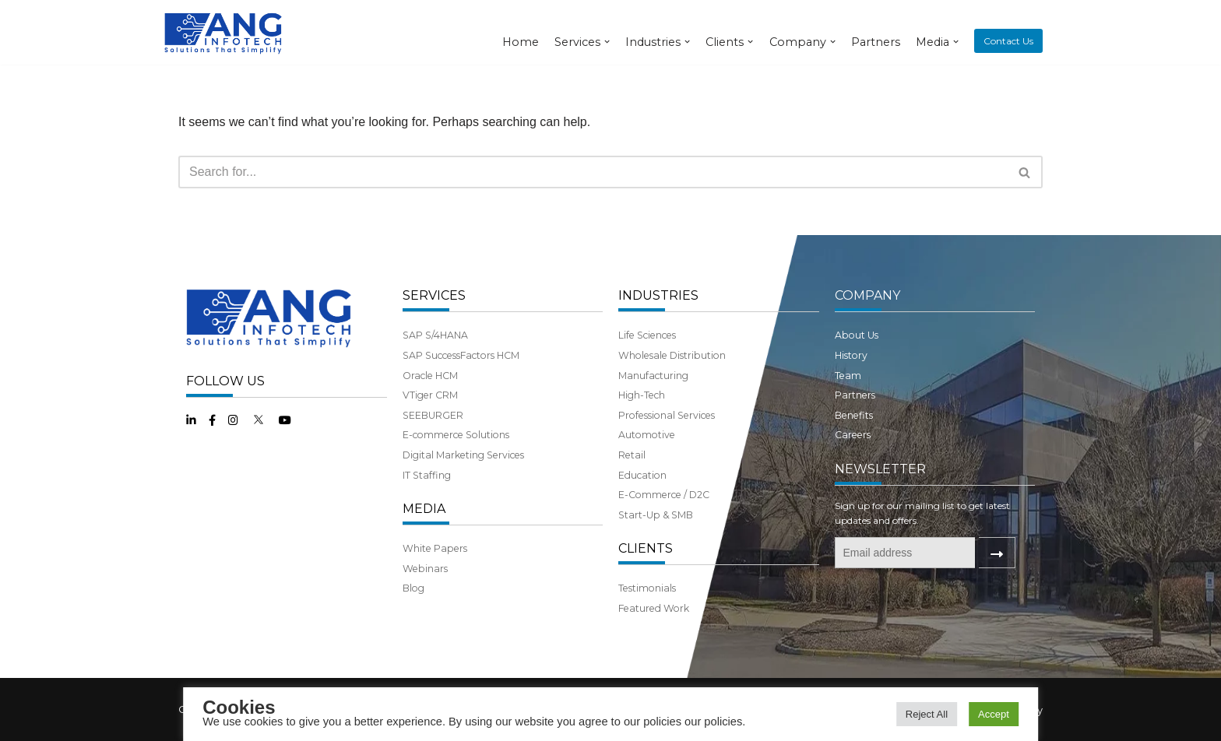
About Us (856, 335)
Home (520, 42)
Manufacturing (653, 375)
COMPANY (867, 295)
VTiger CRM (430, 395)
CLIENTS (645, 548)
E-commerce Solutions (456, 435)
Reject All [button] (927, 714)
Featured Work (653, 608)
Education (642, 475)
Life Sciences (647, 335)
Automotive (646, 435)
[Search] (593, 172)
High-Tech (641, 395)
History (851, 355)
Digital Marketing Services (463, 455)
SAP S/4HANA (435, 335)
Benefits (854, 415)
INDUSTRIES (658, 295)
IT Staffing (427, 475)
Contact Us (1008, 41)
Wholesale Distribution (672, 355)
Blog (413, 588)
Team (848, 375)
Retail (632, 455)
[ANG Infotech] (225, 32)
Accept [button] (993, 714)
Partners (875, 42)
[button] (1024, 172)
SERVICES (434, 295)
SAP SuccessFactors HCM (461, 355)
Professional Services (666, 415)
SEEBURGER (433, 415)
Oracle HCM (430, 375)
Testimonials (647, 588)
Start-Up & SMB (655, 515)
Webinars (425, 568)
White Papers (435, 548)
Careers (853, 435)
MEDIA (424, 508)
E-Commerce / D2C (663, 494)
